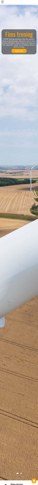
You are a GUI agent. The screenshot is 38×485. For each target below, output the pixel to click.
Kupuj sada (19, 51)
